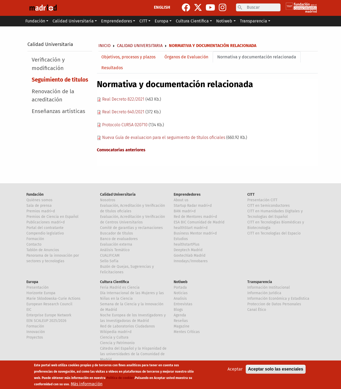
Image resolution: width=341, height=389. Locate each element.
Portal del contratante (45, 228)
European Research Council (49, 304)
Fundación (35, 194)
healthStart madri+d (190, 228)
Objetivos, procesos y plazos (128, 56)
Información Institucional (268, 287)
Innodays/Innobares (191, 261)
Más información (86, 383)
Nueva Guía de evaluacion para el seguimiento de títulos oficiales (163, 137)
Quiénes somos (39, 200)
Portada (180, 287)
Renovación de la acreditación (53, 95)
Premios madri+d (40, 211)
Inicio (104, 45)
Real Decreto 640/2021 (123, 111)
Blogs (178, 309)
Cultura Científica (114, 282)
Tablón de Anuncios (42, 250)
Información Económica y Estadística (278, 298)
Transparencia (259, 282)
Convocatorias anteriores (121, 149)
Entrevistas (183, 304)
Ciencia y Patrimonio (117, 343)
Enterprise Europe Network (48, 315)
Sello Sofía (109, 261)
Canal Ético (256, 309)
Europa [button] (161, 21)
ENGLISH (162, 7)
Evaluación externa (116, 244)
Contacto (33, 244)
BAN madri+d (185, 211)
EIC (28, 309)
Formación (35, 239)
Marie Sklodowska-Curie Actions (53, 298)
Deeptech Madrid (188, 250)
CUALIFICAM (110, 255)
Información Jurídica (264, 293)
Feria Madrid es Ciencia (120, 287)
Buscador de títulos (116, 233)
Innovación (35, 332)
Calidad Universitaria (50, 44)
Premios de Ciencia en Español (52, 216)
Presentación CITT (262, 200)
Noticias (181, 293)
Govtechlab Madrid (189, 255)
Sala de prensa (39, 205)
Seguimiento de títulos (60, 80)
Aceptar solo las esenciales (275, 369)
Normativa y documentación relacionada (256, 56)
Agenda (180, 315)
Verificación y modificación (48, 64)
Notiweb (180, 282)
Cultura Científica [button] (192, 21)
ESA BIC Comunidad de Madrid (199, 222)
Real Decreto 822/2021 (123, 99)
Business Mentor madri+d (195, 233)
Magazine (182, 326)
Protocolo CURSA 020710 (125, 124)
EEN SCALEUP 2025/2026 (46, 320)
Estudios (181, 239)
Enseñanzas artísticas (58, 111)
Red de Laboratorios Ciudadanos (127, 326)
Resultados (112, 67)
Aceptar (235, 369)
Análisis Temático (115, 250)
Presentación (37, 287)
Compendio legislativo (45, 233)
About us (181, 200)
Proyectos (34, 337)
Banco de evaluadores (119, 239)
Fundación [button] (35, 21)
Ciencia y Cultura (114, 337)
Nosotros (107, 200)
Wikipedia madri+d (115, 332)
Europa (32, 282)
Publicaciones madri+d (45, 222)
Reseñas (181, 320)
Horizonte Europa (40, 293)
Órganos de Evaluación (186, 56)
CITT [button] (143, 21)
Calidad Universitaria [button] (73, 21)
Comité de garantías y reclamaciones (131, 228)
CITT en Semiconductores (268, 205)
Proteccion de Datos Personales (274, 304)
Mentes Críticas (187, 332)
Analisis (180, 298)
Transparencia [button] (253, 21)
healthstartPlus (187, 244)
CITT (251, 194)
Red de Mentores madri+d (195, 216)
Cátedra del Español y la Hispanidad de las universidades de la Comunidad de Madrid (133, 354)
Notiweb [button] (224, 21)
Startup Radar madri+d (193, 205)
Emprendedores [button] (116, 21)
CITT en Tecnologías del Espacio (274, 233)
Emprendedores (187, 194)
